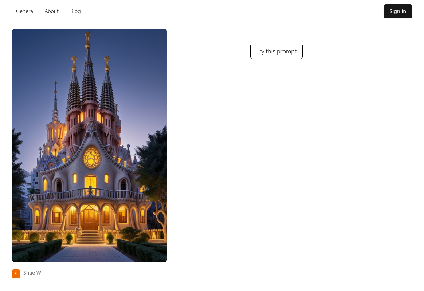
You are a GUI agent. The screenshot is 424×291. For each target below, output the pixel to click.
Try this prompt (276, 51)
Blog (75, 11)
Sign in (398, 11)
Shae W (32, 272)
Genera (24, 11)
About (52, 11)
